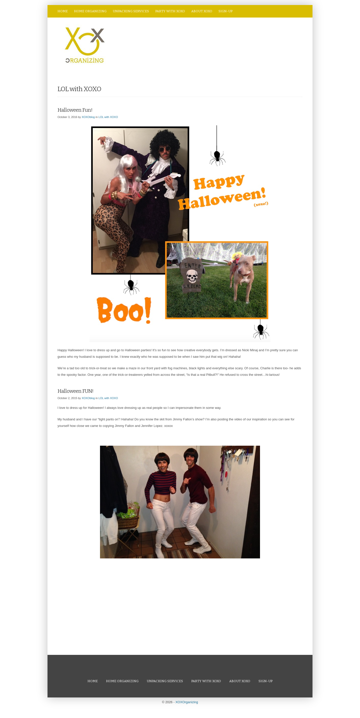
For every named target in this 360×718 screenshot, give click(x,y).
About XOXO (201, 11)
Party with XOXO (170, 11)
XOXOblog (88, 116)
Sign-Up (225, 11)
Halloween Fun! (75, 110)
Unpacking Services (131, 11)
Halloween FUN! (75, 391)
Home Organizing (90, 11)
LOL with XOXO (108, 116)
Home (63, 11)
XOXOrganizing (187, 702)
